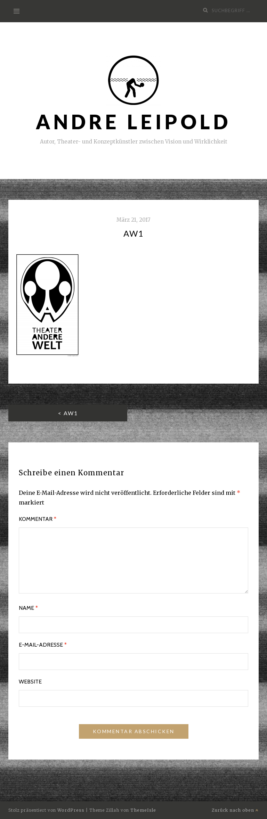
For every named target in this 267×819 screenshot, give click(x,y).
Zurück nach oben (235, 810)
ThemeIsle (143, 810)
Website (30, 681)
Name (28, 608)
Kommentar (37, 519)
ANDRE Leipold (133, 121)
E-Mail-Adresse (43, 644)
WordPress (70, 810)
